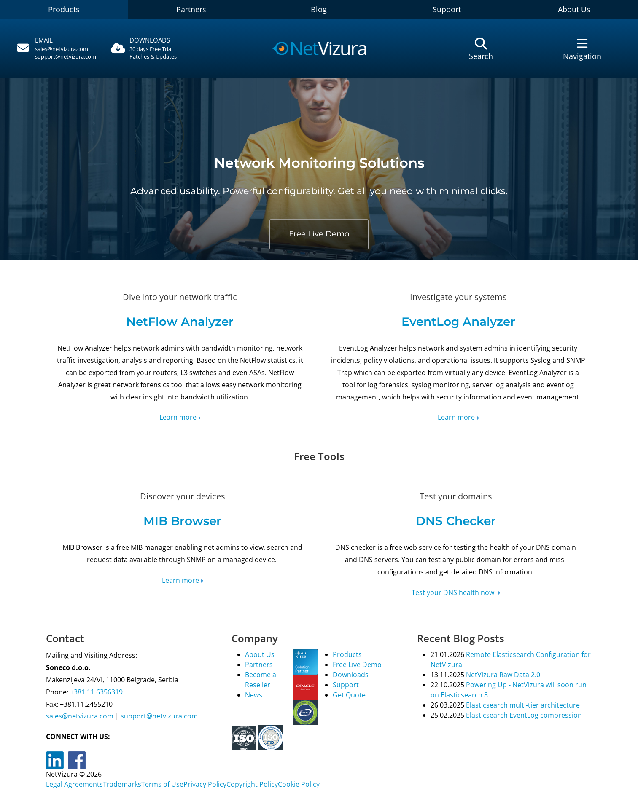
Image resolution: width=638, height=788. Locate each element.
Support (447, 9)
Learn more (178, 417)
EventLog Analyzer (458, 321)
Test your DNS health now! (454, 592)
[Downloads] (157, 49)
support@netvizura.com (65, 56)
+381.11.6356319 (95, 692)
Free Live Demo (319, 234)
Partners (191, 9)
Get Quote (349, 695)
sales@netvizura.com (61, 49)
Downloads (351, 674)
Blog (319, 9)
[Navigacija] (582, 49)
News (253, 695)
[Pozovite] (55, 48)
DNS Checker (456, 521)
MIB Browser (182, 521)
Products (64, 9)
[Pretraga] (481, 49)
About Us (574, 9)
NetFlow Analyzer (180, 321)
